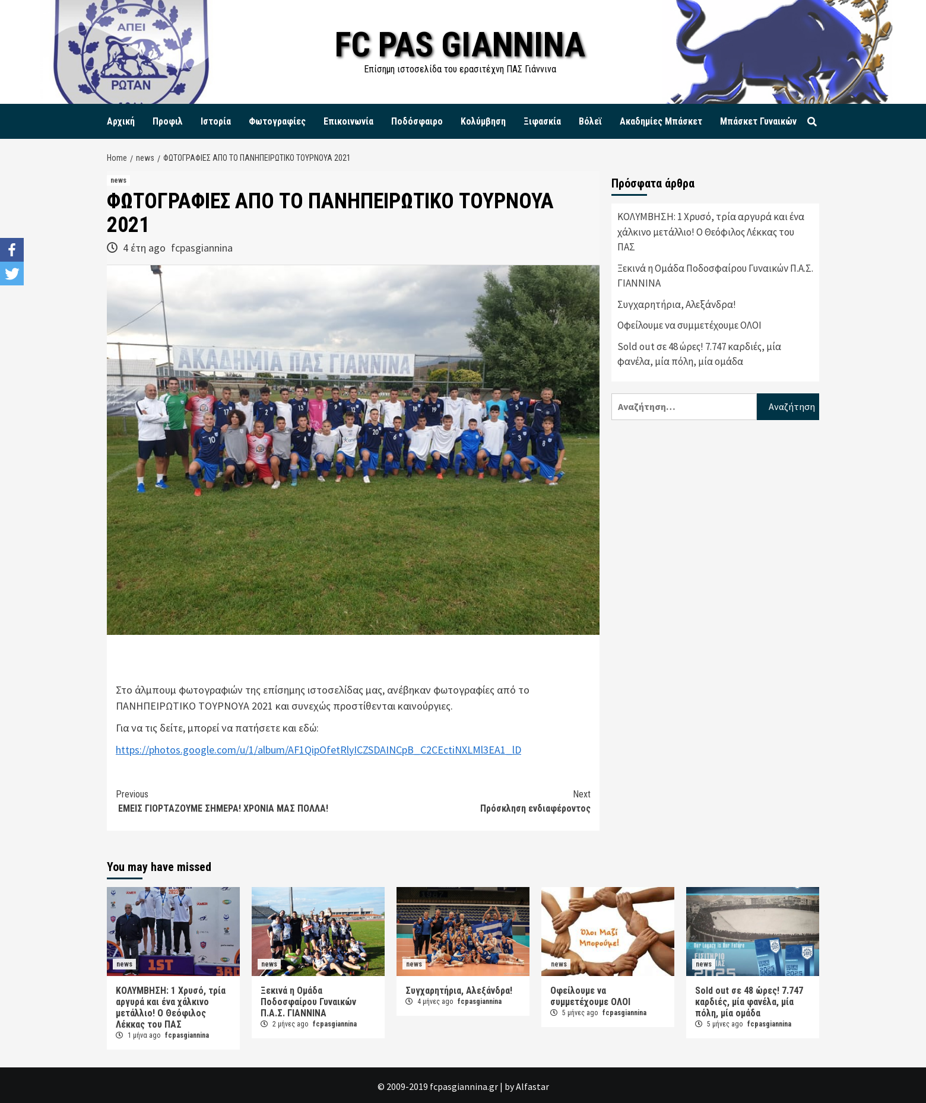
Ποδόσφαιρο (417, 121)
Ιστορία (216, 121)
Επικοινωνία (348, 121)
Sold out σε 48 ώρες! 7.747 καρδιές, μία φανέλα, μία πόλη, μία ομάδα (699, 354)
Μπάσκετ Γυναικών (758, 121)
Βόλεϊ (590, 121)
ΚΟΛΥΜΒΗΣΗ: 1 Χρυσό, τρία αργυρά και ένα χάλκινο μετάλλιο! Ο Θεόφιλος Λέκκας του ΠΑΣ (710, 231)
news (118, 180)
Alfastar (532, 1086)
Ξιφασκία (542, 121)
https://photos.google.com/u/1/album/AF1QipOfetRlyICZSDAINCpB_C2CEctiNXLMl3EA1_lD (318, 749)
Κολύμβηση (483, 121)
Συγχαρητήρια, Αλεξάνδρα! (676, 304)
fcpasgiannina (202, 248)
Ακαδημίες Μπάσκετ (661, 121)
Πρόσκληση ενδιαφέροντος (472, 800)
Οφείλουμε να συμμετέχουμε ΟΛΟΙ (689, 325)
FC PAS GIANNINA (460, 44)
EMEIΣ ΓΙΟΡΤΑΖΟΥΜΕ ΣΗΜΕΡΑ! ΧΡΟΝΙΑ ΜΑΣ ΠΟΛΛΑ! (234, 800)
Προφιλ (168, 121)
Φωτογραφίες (277, 121)
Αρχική (121, 121)
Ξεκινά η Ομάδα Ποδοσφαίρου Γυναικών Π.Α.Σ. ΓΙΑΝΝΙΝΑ (715, 276)
